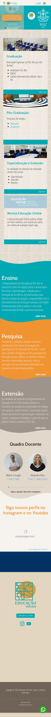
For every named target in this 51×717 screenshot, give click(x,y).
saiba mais (40, 316)
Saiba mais (33, 78)
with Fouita (44, 549)
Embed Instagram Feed (35, 549)
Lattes (17, 479)
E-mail (10, 479)
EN (37, 3)
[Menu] (44, 3)
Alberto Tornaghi (13, 475)
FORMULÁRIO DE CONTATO (25, 615)
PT (39, 3)
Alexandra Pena (37, 475)
